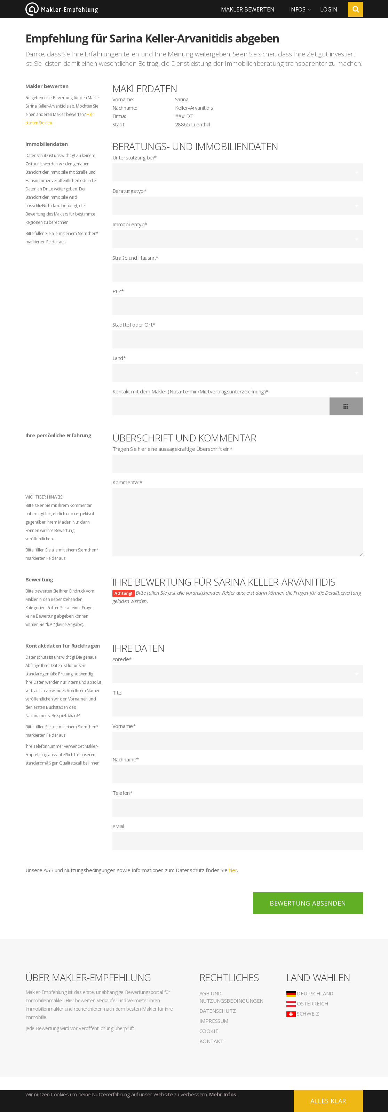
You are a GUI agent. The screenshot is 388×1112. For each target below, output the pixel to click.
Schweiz (302, 1013)
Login (329, 9)
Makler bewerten (248, 9)
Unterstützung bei (134, 157)
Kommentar (127, 482)
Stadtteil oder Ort (133, 324)
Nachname (125, 759)
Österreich (307, 1003)
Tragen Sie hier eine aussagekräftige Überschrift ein (172, 448)
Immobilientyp (129, 224)
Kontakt (211, 1040)
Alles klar (328, 1101)
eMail (118, 826)
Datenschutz (217, 1010)
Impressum (213, 1020)
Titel (117, 692)
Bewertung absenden (308, 903)
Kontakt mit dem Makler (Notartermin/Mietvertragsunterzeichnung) (190, 391)
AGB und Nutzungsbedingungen (231, 997)
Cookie (209, 1030)
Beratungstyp (129, 190)
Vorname (124, 725)
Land (119, 357)
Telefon (122, 792)
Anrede (122, 659)
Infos (297, 9)
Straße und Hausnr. (135, 257)
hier (233, 870)
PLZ (118, 291)
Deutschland (309, 993)
